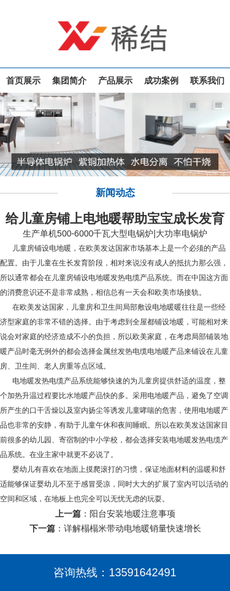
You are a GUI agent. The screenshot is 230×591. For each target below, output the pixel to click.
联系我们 (207, 80)
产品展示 (115, 80)
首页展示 (23, 80)
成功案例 (161, 80)
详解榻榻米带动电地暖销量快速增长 (132, 528)
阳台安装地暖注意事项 (132, 514)
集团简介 (69, 80)
